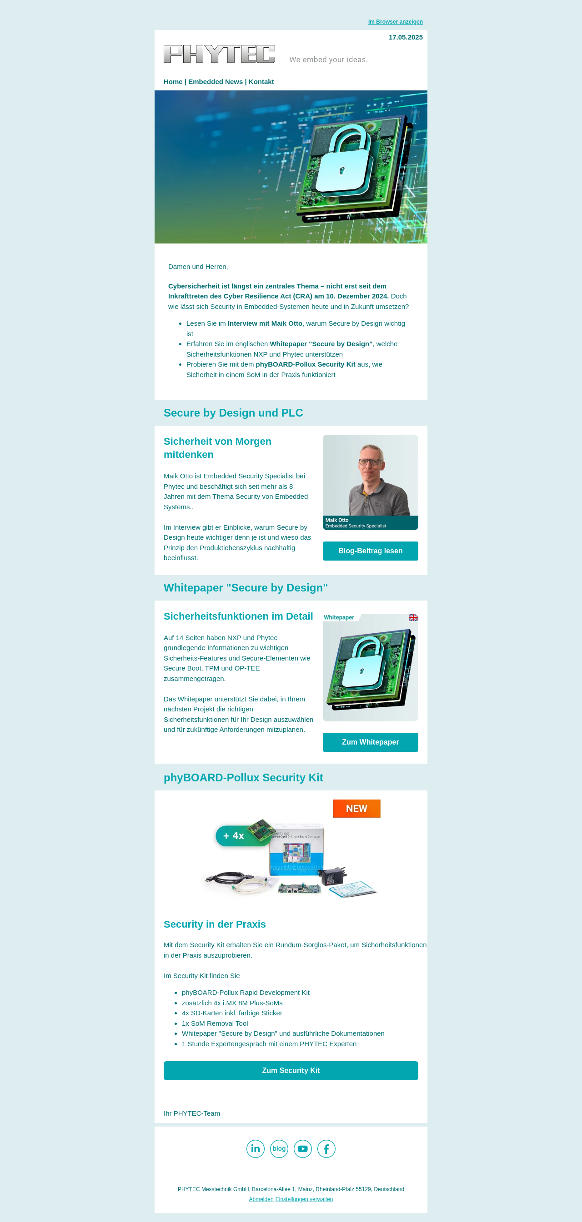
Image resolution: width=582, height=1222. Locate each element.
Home (174, 81)
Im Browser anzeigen (395, 22)
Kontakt (261, 81)
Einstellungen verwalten (304, 1199)
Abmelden (261, 1199)
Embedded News (215, 81)
